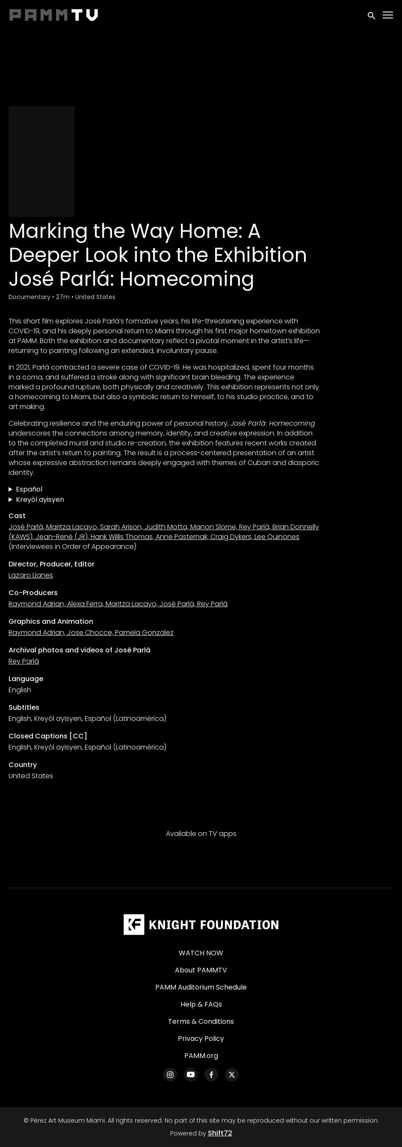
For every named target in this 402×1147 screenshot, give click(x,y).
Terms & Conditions (201, 1021)
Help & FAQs (201, 1004)
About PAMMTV (201, 970)
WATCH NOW (201, 953)
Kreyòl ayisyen (40, 499)
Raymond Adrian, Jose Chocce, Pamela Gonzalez (91, 632)
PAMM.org (201, 1056)
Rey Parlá (24, 661)
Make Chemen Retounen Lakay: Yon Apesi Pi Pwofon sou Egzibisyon (164, 500)
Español (29, 489)
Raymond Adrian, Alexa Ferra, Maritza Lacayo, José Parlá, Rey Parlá (118, 604)
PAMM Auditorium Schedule (201, 987)
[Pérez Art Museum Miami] (200, 924)
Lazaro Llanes (31, 575)
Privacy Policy (201, 1038)
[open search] (372, 15)
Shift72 (220, 1133)
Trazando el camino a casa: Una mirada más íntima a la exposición (164, 489)
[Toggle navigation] (388, 15)
